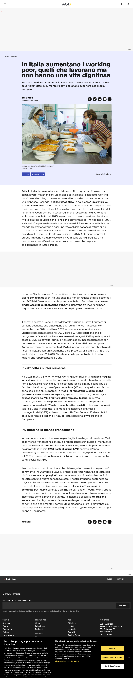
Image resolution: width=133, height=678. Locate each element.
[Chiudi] (129, 657)
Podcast (39, 629)
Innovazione (8, 635)
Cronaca (6, 623)
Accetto (112, 648)
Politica (5, 632)
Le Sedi (71, 626)
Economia (7, 629)
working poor (38, 174)
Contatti (71, 632)
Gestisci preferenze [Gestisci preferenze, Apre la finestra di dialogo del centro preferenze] (112, 666)
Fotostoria (40, 626)
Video (37, 623)
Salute (14, 56)
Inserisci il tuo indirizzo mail (16, 600)
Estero (5, 626)
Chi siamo (72, 623)
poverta (26, 174)
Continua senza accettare (112, 657)
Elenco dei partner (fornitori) (67, 661)
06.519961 (108, 634)
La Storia (72, 629)
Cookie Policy (74, 635)
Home (7, 56)
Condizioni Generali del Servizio (66, 611)
